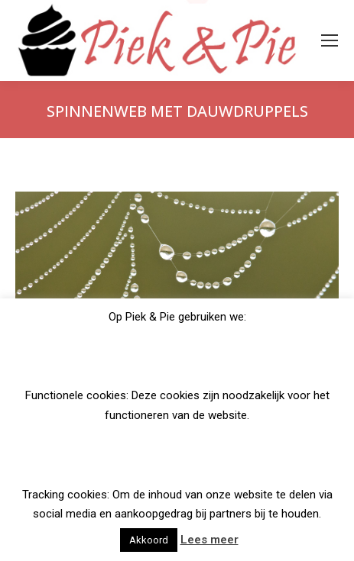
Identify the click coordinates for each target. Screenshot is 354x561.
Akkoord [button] (148, 540)
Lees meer (209, 539)
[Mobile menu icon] (329, 40)
